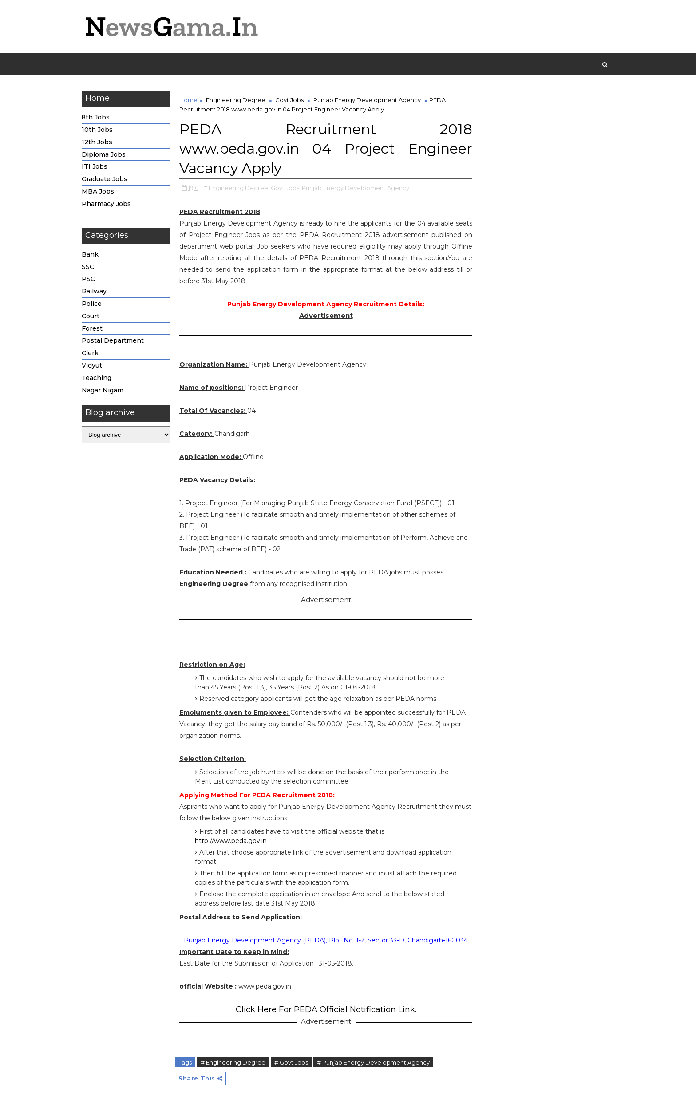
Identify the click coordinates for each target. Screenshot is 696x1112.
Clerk (90, 353)
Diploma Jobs (104, 154)
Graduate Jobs (104, 179)
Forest (92, 328)
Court (90, 316)
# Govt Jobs (291, 1062)
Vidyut (92, 365)
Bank (90, 254)
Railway (94, 291)
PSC (88, 279)
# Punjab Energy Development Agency (373, 1062)
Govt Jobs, (286, 187)
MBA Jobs (98, 191)
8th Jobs (96, 117)
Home (188, 99)
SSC (88, 267)
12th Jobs (97, 142)
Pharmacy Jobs (106, 204)
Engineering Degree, (239, 187)
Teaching (96, 378)
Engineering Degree (235, 99)
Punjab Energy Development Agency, (356, 187)
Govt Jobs (289, 99)
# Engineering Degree (233, 1062)
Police (92, 304)
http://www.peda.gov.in (231, 841)
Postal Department (113, 340)
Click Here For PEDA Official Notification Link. (326, 1009)
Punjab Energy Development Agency (367, 99)
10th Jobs (97, 130)
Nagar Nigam (102, 390)
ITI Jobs (94, 166)
